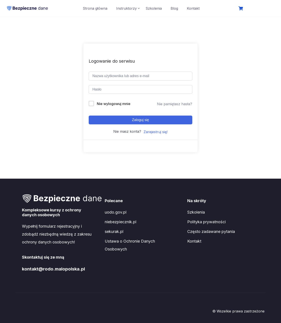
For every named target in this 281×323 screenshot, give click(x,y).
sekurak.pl (114, 231)
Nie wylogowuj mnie (113, 104)
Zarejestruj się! (156, 132)
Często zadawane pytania (211, 231)
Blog (174, 8)
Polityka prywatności (206, 222)
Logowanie (259, 9)
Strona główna (95, 8)
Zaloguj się (140, 120)
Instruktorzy (126, 8)
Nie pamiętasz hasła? (174, 104)
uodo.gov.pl (115, 212)
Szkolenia (154, 8)
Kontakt (193, 8)
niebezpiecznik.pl (120, 222)
